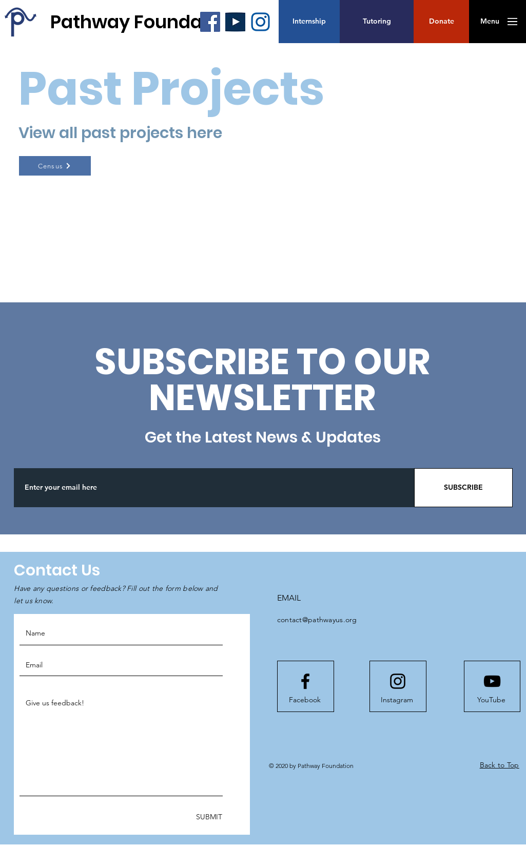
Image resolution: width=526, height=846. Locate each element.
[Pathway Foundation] (144, 21)
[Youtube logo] (492, 681)
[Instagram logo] (397, 681)
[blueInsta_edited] (260, 22)
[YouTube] (492, 700)
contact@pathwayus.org (317, 619)
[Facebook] (210, 22)
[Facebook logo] (305, 681)
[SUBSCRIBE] (463, 487)
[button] (442, 21)
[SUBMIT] (208, 817)
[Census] (54, 166)
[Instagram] (397, 700)
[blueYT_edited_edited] (235, 22)
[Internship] (309, 21)
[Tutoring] (377, 21)
